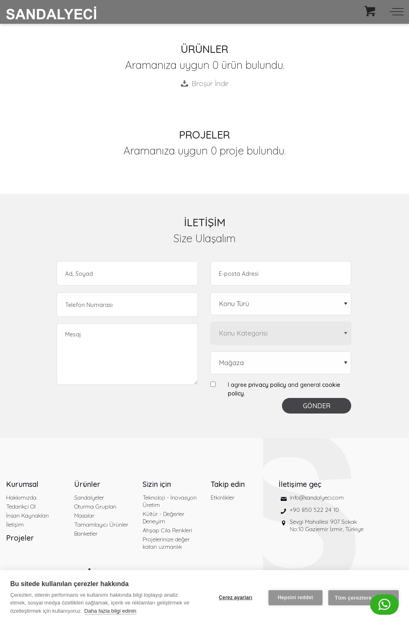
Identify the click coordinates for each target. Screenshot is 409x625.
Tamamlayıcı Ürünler (101, 524)
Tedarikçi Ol (21, 506)
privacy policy (267, 385)
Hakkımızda (21, 497)
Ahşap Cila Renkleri (167, 530)
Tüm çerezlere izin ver (363, 598)
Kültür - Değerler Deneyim (163, 517)
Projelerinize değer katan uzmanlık (166, 543)
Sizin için (157, 484)
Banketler (86, 533)
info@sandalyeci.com (317, 497)
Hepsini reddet (295, 597)
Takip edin (228, 484)
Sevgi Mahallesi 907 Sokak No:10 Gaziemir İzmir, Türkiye (327, 525)
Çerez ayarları (235, 597)
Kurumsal (22, 484)
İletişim (15, 524)
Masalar (84, 515)
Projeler (20, 538)
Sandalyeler (89, 497)
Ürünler (87, 484)
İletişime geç (300, 484)
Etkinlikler (222, 497)
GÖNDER (316, 406)
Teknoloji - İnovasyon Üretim (170, 501)
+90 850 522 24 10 (314, 510)
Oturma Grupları (95, 506)
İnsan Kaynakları (27, 515)
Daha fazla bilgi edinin (110, 611)
